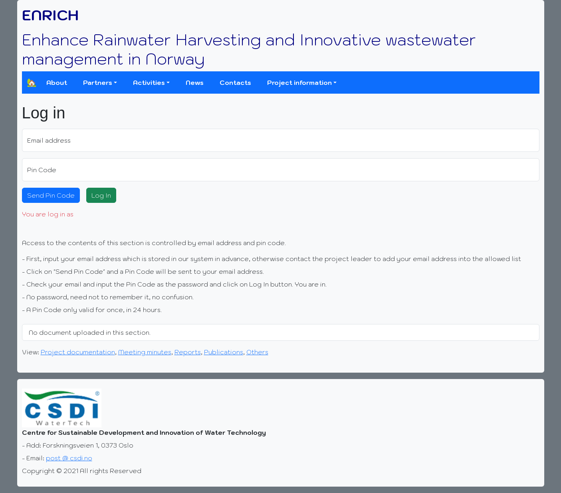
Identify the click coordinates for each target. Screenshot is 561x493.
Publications (223, 352)
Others (257, 352)
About (56, 82)
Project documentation (78, 352)
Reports (187, 352)
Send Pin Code (51, 195)
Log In (101, 195)
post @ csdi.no (69, 458)
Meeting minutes (144, 352)
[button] (100, 82)
